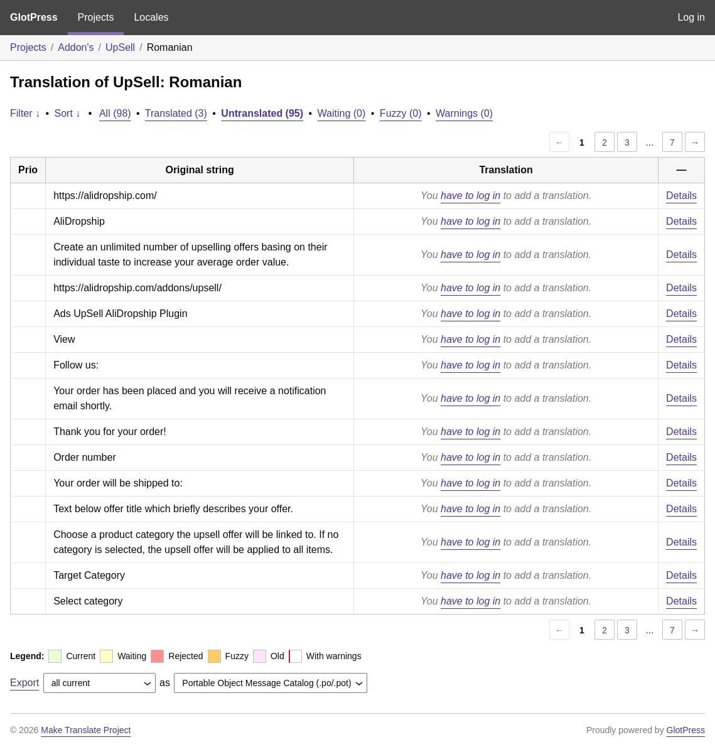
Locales (151, 17)
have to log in (470, 195)
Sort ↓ (68, 113)
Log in (691, 17)
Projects (96, 17)
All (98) (115, 113)
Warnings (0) (464, 113)
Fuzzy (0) (401, 113)
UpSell (120, 47)
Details (681, 195)
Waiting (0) (342, 113)
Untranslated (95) (262, 113)
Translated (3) (176, 113)
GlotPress (34, 17)
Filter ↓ (25, 113)
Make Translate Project (86, 730)
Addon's (76, 47)
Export (24, 682)
